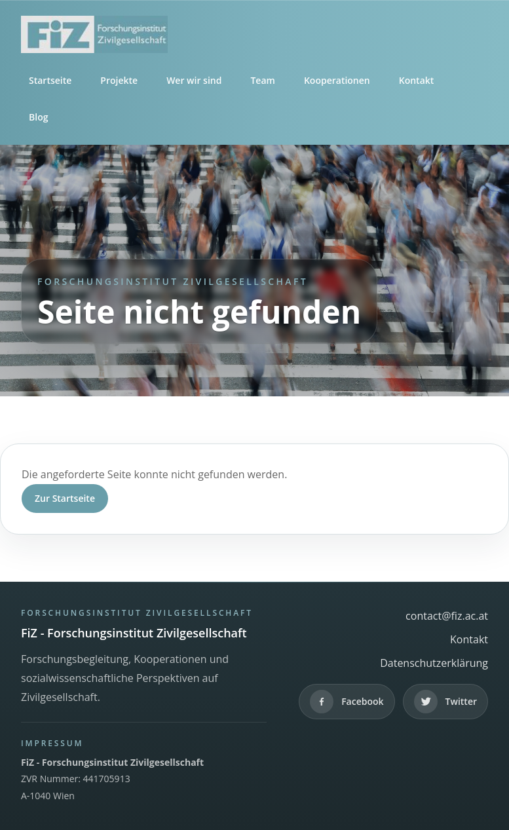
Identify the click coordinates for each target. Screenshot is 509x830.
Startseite (50, 80)
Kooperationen (337, 80)
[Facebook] (346, 701)
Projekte (119, 80)
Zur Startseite (65, 498)
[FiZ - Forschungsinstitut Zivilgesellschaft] (254, 34)
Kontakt (416, 80)
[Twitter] (445, 701)
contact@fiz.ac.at (446, 616)
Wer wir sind (193, 80)
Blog (38, 117)
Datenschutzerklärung (434, 663)
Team (262, 80)
